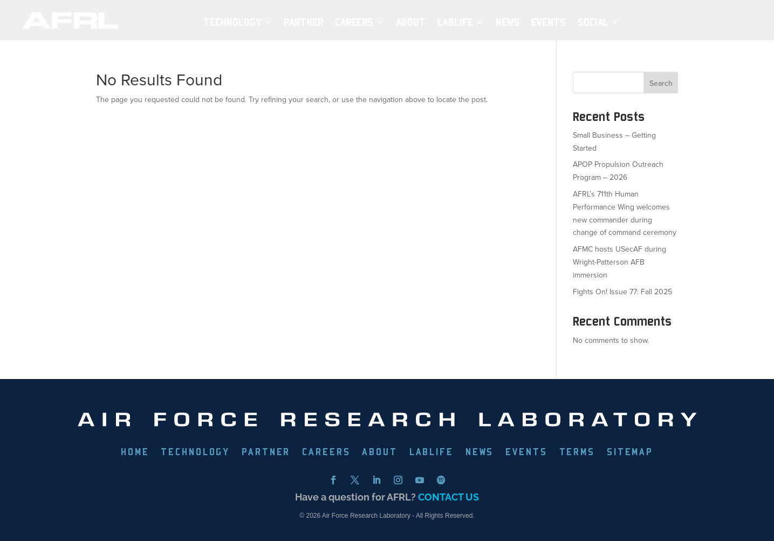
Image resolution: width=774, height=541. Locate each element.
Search (661, 83)
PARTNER (303, 22)
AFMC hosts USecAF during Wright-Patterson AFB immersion (619, 262)
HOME (135, 452)
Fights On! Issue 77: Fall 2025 (622, 291)
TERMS (577, 452)
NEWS (507, 22)
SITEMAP (630, 452)
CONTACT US (448, 497)
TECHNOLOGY (232, 22)
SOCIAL (593, 22)
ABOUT (411, 22)
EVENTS (548, 22)
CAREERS (326, 452)
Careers (354, 22)
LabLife (455, 22)
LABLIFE (431, 452)
